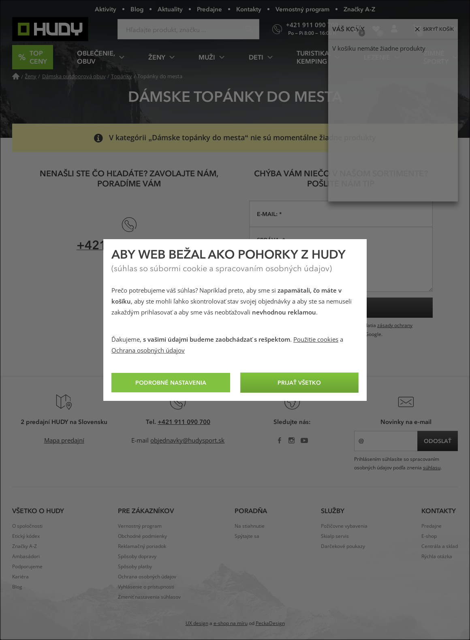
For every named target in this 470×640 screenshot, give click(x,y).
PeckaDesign (270, 623)
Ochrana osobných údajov (148, 350)
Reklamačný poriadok (142, 546)
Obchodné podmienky (142, 536)
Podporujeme (27, 566)
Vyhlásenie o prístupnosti (146, 587)
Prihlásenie (396, 32)
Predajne (209, 9)
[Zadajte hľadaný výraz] (188, 29)
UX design (197, 623)
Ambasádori (26, 556)
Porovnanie (360, 32)
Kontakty (248, 9)
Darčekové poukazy (343, 546)
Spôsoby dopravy (137, 556)
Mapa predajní (64, 440)
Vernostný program (302, 9)
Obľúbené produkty (378, 32)
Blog (136, 9)
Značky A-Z (359, 9)
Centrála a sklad (439, 546)
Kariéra (20, 576)
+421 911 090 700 (184, 421)
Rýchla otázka (436, 556)
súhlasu (431, 467)
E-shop (429, 536)
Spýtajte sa (247, 536)
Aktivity (105, 9)
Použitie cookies (315, 339)
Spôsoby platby (135, 566)
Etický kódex (26, 536)
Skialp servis (335, 536)
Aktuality (170, 9)
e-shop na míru (231, 623)
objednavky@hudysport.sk (187, 440)
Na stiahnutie (250, 526)
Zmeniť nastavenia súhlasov (149, 597)
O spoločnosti (27, 526)
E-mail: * (269, 213)
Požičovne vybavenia (344, 526)
